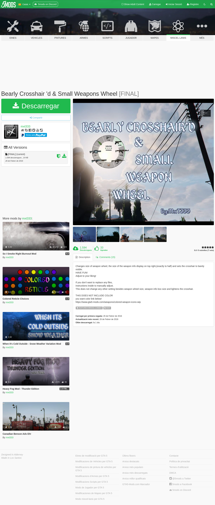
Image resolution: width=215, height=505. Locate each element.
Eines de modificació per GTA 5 (91, 455)
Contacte (174, 455)
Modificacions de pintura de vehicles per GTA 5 (95, 469)
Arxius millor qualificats (134, 478)
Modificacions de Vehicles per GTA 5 (93, 461)
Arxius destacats (130, 461)
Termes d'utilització (179, 467)
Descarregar (36, 106)
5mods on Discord (180, 490)
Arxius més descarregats (135, 473)
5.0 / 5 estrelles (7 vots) (204, 250)
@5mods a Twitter (180, 478)
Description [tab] (83, 257)
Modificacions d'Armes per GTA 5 (92, 476)
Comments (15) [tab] (105, 257)
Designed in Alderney (12, 454)
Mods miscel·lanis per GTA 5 (89, 499)
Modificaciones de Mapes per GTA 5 (93, 493)
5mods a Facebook (180, 484)
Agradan (104, 250)
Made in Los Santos (11, 458)
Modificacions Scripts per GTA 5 (91, 482)
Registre (193, 4)
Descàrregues (86, 250)
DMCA (172, 473)
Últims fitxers (129, 455)
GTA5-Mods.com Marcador (136, 484)
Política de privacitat (179, 461)
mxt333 (25, 126)
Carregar (155, 4)
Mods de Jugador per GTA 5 (89, 487)
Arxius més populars (132, 467)
